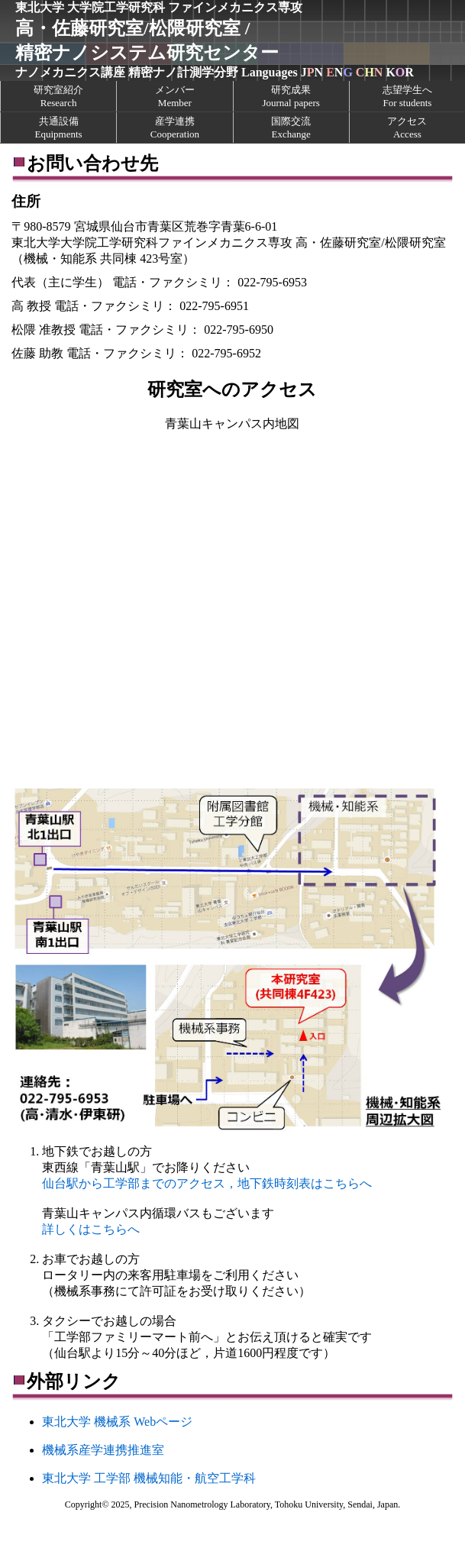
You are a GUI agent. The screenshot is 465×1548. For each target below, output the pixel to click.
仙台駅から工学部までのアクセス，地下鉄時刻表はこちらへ (207, 1183)
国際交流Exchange (291, 127)
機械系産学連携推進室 (103, 1449)
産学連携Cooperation (174, 127)
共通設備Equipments (58, 127)
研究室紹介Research (58, 96)
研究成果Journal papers (290, 96)
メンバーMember (175, 96)
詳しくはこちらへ (91, 1229)
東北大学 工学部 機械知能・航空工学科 (149, 1478)
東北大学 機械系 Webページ (117, 1421)
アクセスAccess (407, 127)
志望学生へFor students (407, 96)
